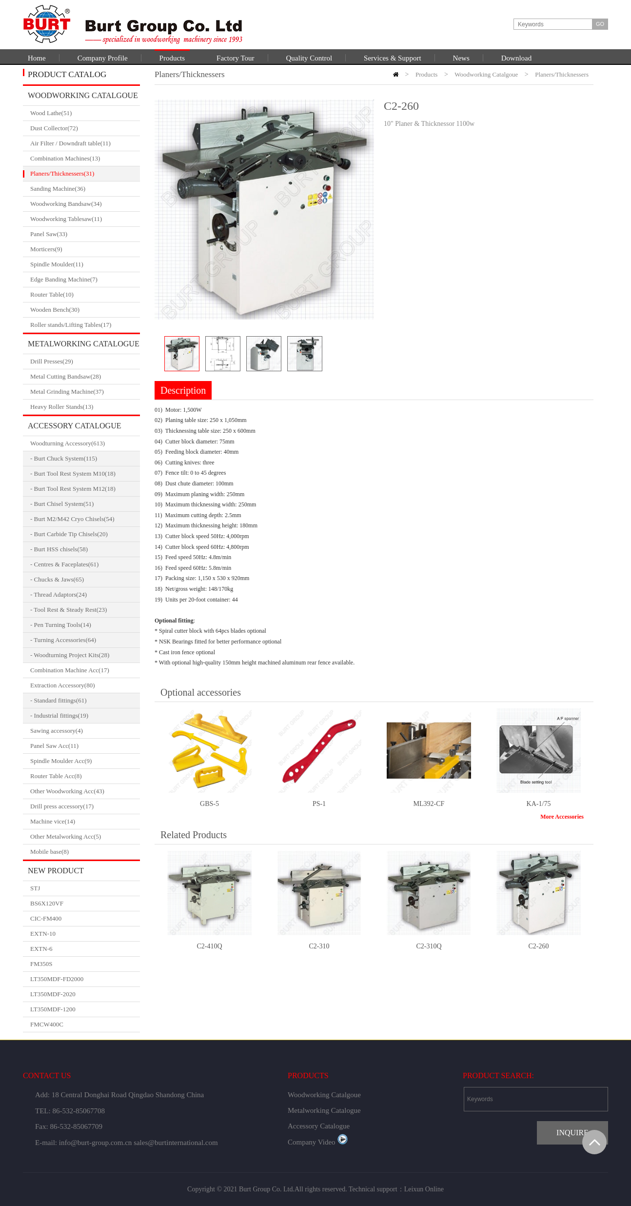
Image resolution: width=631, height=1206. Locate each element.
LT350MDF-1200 (53, 1009)
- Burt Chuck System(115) (63, 458)
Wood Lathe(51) (85, 113)
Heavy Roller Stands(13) (85, 407)
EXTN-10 (43, 933)
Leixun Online (424, 1189)
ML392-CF (429, 803)
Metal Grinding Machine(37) (85, 391)
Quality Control (309, 58)
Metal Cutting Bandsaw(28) (85, 376)
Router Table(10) (85, 294)
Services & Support (392, 58)
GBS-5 (209, 803)
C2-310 (319, 946)
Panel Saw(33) (85, 234)
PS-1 (319, 803)
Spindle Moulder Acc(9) (85, 761)
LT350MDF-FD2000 (56, 979)
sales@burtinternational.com (176, 1142)
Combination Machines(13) (85, 158)
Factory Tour (235, 58)
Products (172, 58)
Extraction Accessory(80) (85, 685)
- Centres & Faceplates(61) (64, 564)
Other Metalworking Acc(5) (85, 836)
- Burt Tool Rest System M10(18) (73, 473)
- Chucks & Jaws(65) (57, 579)
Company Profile (103, 58)
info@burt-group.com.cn (95, 1142)
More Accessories (562, 816)
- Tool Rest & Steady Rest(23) (68, 609)
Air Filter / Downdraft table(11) (85, 143)
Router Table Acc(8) (85, 776)
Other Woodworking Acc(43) (85, 791)
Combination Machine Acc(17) (85, 670)
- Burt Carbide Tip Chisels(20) (69, 534)
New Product (56, 870)
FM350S (41, 963)
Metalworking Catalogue (83, 344)
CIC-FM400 (45, 918)
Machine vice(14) (85, 821)
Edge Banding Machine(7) (85, 279)
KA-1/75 (539, 803)
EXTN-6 (41, 948)
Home (37, 58)
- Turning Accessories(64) (63, 639)
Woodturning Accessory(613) (85, 443)
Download (516, 58)
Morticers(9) (85, 249)
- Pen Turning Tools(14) (60, 624)
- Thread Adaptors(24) (58, 594)
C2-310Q (428, 946)
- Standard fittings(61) (58, 700)
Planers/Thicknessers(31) (85, 173)
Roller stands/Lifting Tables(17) (85, 325)
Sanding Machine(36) (85, 188)
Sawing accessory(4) (85, 731)
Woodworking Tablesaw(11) (85, 219)
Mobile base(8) (85, 851)
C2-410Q (209, 946)
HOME (395, 74)
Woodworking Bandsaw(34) (85, 204)
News (461, 58)
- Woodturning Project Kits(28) (69, 655)
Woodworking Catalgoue (83, 95)
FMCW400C (46, 1024)
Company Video (318, 1142)
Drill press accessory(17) (85, 806)
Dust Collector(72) (85, 128)
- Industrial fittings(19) (59, 715)
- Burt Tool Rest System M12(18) (73, 488)
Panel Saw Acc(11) (85, 746)
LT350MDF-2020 (53, 994)
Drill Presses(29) (85, 361)
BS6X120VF (46, 903)
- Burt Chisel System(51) (62, 503)
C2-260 (539, 946)
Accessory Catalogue (74, 426)
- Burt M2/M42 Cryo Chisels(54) (72, 519)
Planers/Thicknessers (562, 74)
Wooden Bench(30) (85, 309)
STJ (35, 888)
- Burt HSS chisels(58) (59, 549)
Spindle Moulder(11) (85, 264)
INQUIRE (572, 1132)
